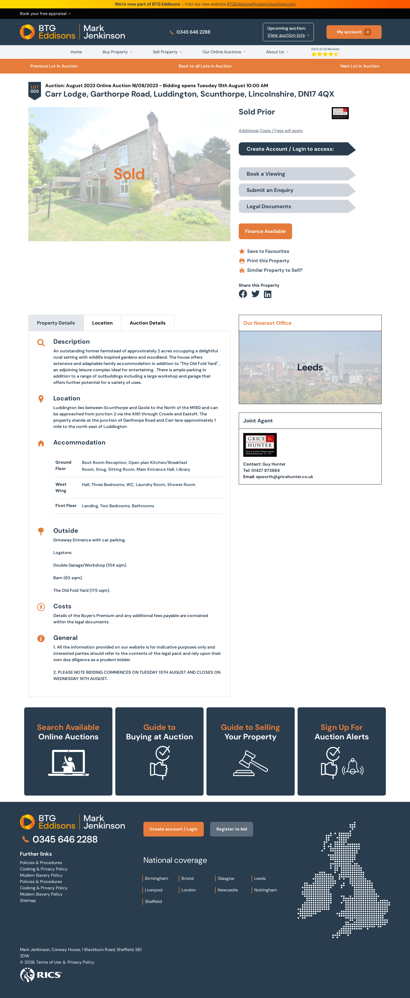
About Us (275, 52)
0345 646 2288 (189, 32)
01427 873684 (265, 470)
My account (354, 32)
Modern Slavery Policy (41, 875)
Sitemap (28, 900)
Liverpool (154, 890)
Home (76, 52)
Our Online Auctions (222, 52)
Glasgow (226, 878)
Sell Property (165, 52)
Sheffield (153, 901)
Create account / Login (174, 829)
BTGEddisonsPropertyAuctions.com (261, 4)
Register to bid (231, 829)
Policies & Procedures (41, 862)
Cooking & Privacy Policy (44, 869)
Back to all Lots (205, 66)
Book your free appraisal (45, 14)
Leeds (260, 878)
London (188, 890)
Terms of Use (48, 962)
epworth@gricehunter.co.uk (284, 476)
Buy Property (115, 52)
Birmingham (156, 878)
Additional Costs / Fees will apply (271, 130)
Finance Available (265, 231)
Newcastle (228, 890)
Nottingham (265, 890)
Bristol (187, 878)
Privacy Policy (81, 962)
